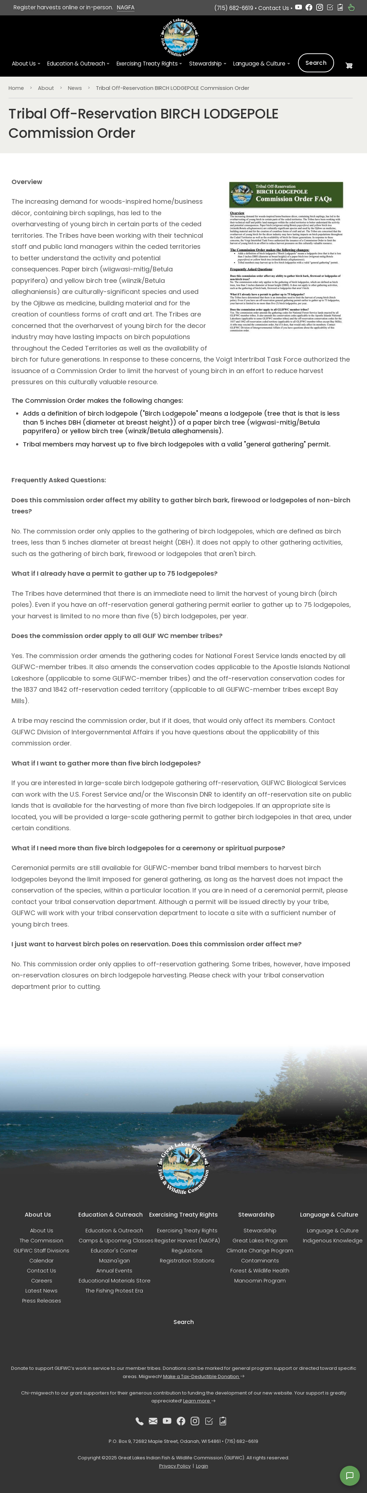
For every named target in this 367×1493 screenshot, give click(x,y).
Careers (41, 1280)
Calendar (41, 1260)
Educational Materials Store (115, 1280)
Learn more (199, 1401)
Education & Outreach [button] (76, 63)
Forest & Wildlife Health (259, 1270)
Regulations (187, 1250)
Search (316, 63)
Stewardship (260, 1230)
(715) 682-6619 (233, 8)
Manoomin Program (260, 1280)
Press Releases (41, 1300)
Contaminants (260, 1260)
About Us (41, 1230)
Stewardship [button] (205, 63)
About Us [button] (24, 63)
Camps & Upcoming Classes (116, 1240)
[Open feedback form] (350, 1476)
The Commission (41, 1240)
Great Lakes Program (260, 1240)
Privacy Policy (175, 1466)
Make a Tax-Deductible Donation (204, 1376)
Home (16, 88)
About (46, 88)
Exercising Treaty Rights (187, 1230)
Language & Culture (333, 1230)
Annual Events (114, 1270)
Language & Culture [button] (259, 63)
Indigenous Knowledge (333, 1240)
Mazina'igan (114, 1260)
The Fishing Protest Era (114, 1290)
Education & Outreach (114, 1230)
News (75, 88)
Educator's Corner (114, 1250)
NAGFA (125, 7)
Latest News (41, 1290)
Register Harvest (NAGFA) (187, 1240)
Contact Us (273, 8)
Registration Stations (187, 1260)
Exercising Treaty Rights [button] (147, 63)
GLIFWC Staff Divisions (41, 1250)
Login (202, 1466)
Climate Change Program (259, 1250)
